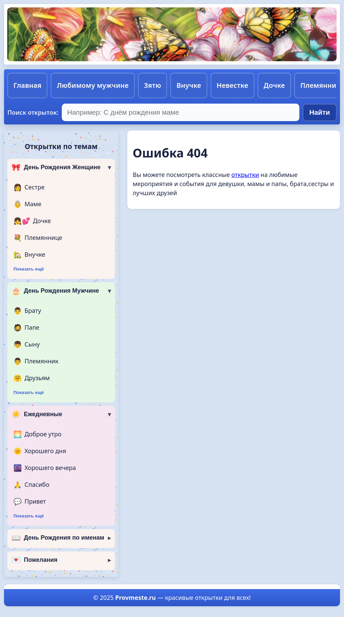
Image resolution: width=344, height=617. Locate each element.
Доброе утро (37, 434)
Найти (319, 112)
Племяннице (37, 238)
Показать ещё (28, 268)
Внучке (188, 85)
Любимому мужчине (92, 85)
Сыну (26, 344)
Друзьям (31, 378)
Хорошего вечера (44, 468)
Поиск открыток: (32, 112)
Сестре (29, 187)
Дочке (274, 85)
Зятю (152, 85)
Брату (27, 311)
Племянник (35, 361)
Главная (27, 85)
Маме (27, 204)
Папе (26, 328)
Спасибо (31, 485)
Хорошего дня (39, 451)
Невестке (232, 85)
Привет (29, 502)
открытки (245, 175)
